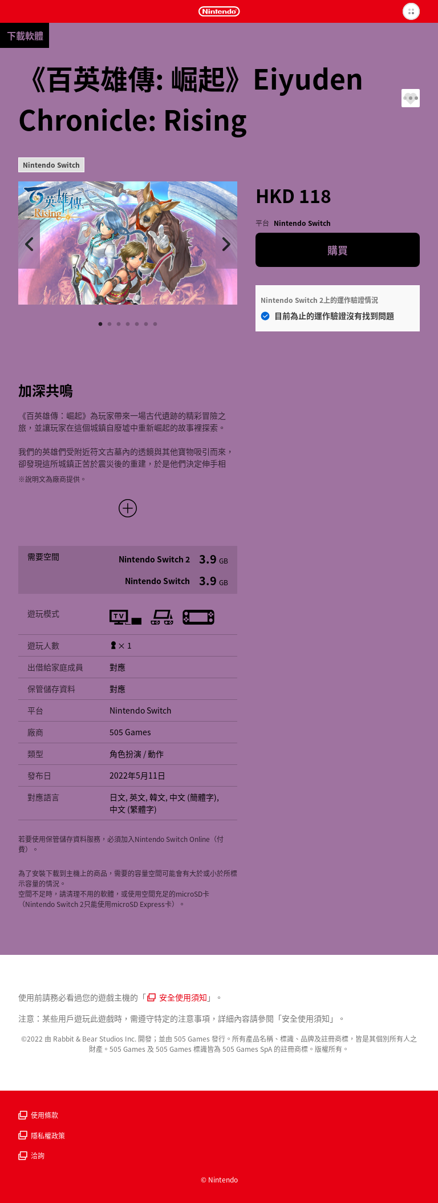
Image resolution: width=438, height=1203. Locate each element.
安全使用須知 (177, 997)
